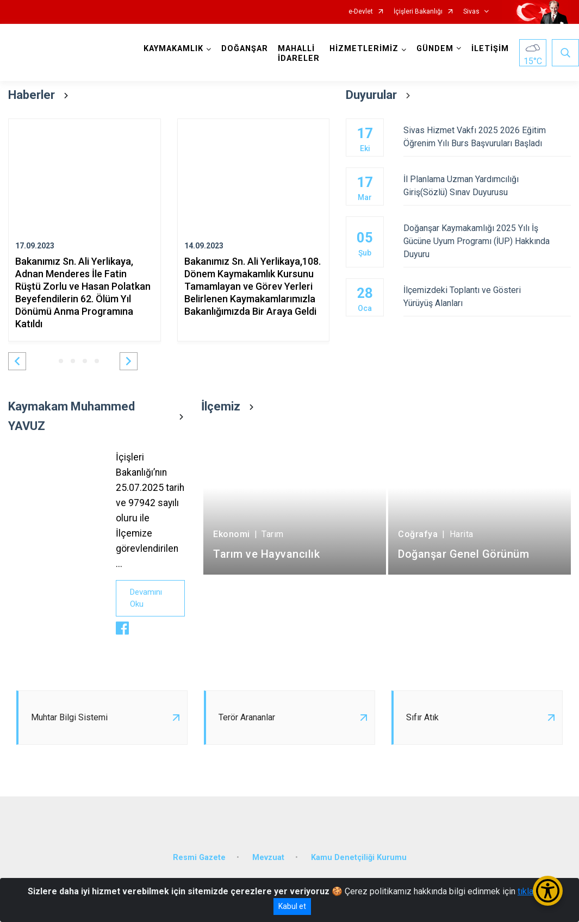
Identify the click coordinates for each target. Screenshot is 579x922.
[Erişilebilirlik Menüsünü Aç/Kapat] (548, 891)
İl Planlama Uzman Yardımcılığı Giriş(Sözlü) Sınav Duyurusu (487, 185)
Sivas (471, 11)
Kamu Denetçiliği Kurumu (359, 857)
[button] (17, 361)
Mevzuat (268, 857)
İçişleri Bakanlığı (418, 11)
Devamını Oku (146, 598)
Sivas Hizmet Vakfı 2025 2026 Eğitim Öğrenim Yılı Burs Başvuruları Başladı (487, 136)
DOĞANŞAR (244, 48)
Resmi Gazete (199, 857)
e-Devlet (360, 11)
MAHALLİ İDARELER (299, 53)
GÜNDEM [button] (434, 48)
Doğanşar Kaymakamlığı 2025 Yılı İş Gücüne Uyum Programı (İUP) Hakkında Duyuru (487, 241)
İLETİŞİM (490, 48)
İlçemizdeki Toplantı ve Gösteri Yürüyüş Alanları (487, 296)
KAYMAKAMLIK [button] (173, 48)
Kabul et (292, 906)
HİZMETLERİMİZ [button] (364, 48)
